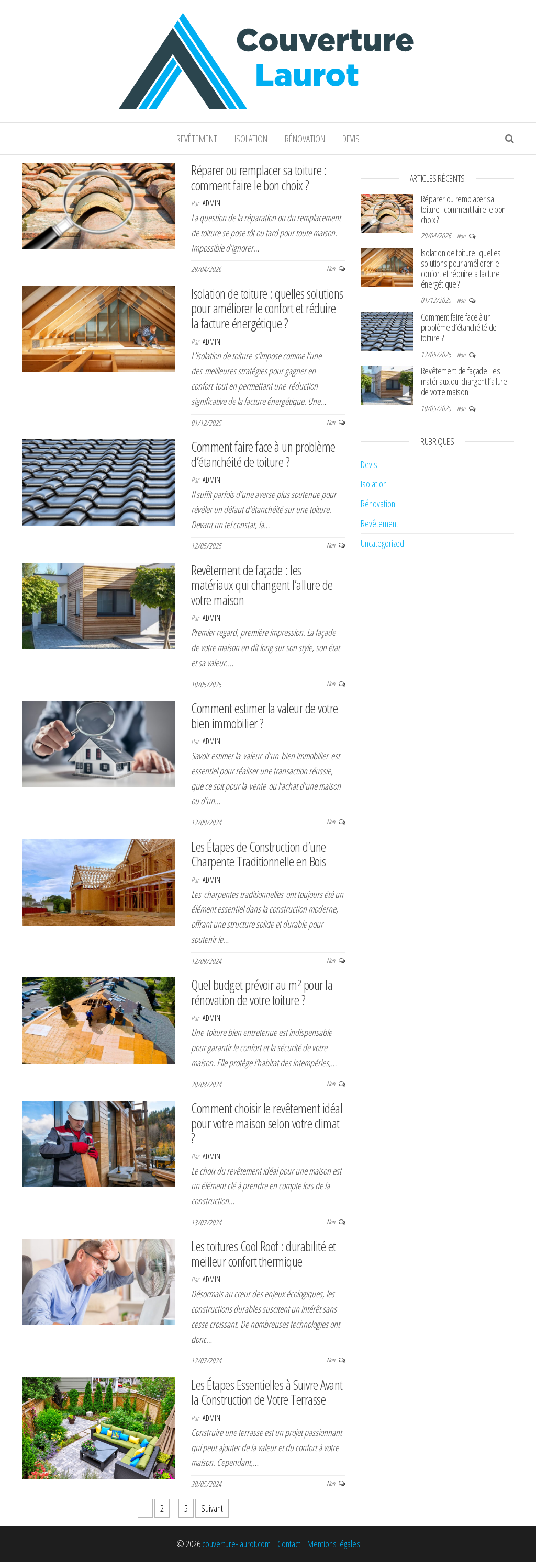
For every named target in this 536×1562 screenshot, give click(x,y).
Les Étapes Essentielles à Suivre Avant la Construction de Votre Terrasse (266, 1392)
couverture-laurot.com (236, 1543)
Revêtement (196, 138)
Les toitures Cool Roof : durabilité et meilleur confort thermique (263, 1254)
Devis (351, 138)
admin (211, 203)
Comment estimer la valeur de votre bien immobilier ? (264, 716)
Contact (288, 1543)
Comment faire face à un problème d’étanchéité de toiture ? (263, 454)
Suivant (212, 1508)
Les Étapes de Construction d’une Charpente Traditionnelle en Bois (258, 854)
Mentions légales (333, 1543)
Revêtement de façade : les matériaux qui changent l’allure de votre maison (261, 585)
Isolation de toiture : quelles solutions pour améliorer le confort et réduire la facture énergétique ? (267, 308)
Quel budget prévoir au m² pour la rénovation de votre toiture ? (261, 992)
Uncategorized (382, 543)
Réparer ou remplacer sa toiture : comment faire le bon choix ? (259, 178)
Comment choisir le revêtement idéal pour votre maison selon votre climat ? (266, 1123)
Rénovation (305, 138)
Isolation (250, 138)
